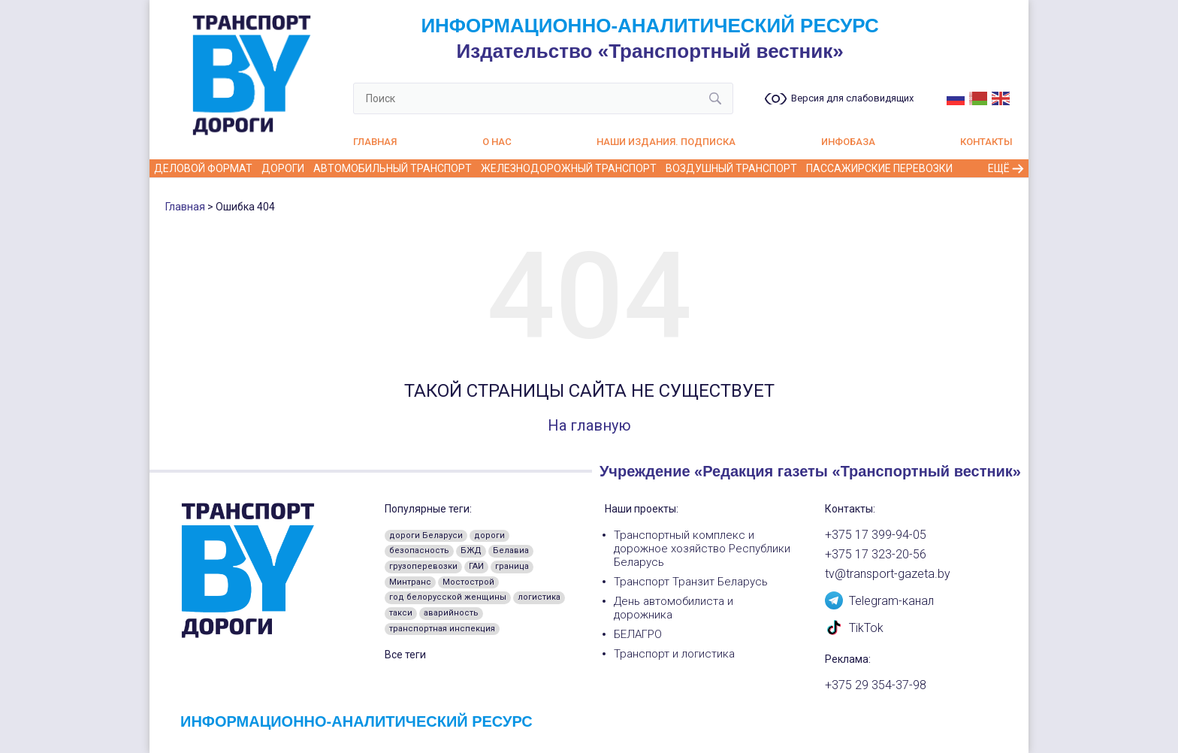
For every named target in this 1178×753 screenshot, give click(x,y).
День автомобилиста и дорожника (673, 607)
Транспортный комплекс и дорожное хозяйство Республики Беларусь (702, 548)
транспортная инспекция (442, 629)
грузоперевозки (423, 566)
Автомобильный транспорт (392, 168)
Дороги (282, 168)
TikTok (854, 626)
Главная (375, 141)
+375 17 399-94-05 (875, 535)
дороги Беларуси (426, 535)
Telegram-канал (879, 599)
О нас (497, 141)
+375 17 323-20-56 (875, 554)
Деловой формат (203, 168)
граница (512, 566)
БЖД (471, 550)
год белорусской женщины (447, 597)
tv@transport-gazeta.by (887, 574)
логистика (539, 597)
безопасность (419, 550)
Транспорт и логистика (674, 654)
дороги (489, 535)
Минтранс (410, 582)
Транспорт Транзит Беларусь (691, 581)
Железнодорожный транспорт (569, 168)
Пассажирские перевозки (879, 168)
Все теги (405, 655)
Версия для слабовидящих (852, 98)
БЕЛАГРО (638, 634)
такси (400, 613)
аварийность (451, 613)
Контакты (986, 141)
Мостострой (468, 582)
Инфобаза (848, 141)
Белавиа (511, 550)
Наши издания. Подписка (666, 141)
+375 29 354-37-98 (875, 685)
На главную (589, 425)
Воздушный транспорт (731, 168)
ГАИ (476, 566)
